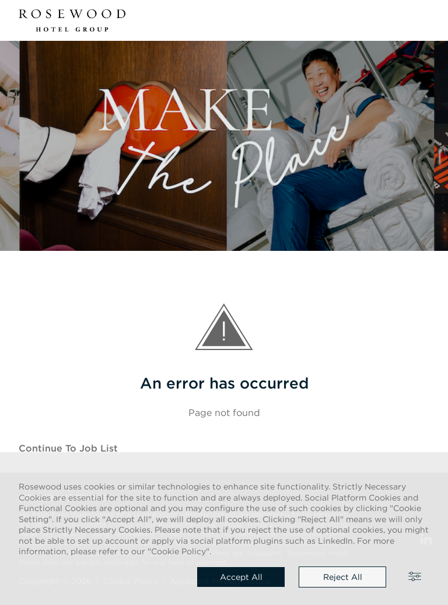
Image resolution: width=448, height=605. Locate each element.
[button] (422, 20)
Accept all (241, 577)
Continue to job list (68, 448)
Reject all (342, 577)
